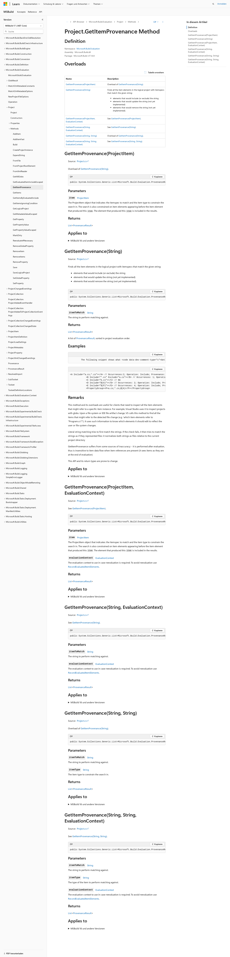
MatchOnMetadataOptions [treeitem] (20, 91)
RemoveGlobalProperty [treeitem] (23, 246)
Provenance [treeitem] (13, 363)
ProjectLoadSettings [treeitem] (17, 342)
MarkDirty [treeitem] (17, 235)
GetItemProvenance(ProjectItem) (80, 84)
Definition (192, 27)
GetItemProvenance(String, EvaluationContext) (200, 50)
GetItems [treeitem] (17, 192)
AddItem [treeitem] (17, 133)
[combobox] (23, 25)
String (90, 312)
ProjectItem (83, 197)
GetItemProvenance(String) (131, 84)
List (70, 225)
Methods (132, 21)
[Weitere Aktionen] (162, 22)
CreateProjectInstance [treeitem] (23, 150)
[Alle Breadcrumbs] (67, 22)
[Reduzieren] (42, 19)
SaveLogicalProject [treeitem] (21, 272)
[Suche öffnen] (213, 4)
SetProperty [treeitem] (18, 283)
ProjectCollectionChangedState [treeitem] (22, 326)
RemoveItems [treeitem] (19, 256)
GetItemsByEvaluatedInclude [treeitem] (26, 197)
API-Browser (78, 21)
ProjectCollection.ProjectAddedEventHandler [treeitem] (20, 301)
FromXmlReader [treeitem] (20, 171)
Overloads (192, 31)
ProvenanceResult (82, 225)
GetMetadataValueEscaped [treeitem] (25, 214)
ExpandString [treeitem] (19, 155)
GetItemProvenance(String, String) (81, 135)
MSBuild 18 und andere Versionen (88, 240)
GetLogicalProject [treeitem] (21, 208)
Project (120, 21)
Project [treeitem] (14, 112)
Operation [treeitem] (12, 101)
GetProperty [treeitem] (18, 219)
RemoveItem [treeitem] (18, 251)
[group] (116, 182)
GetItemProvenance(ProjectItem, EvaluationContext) (202, 44)
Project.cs (82, 161)
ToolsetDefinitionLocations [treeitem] (20, 390)
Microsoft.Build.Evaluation (100, 21)
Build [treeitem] (15, 144)
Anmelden (221, 3)
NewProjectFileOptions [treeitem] (18, 96)
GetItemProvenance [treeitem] (22, 187)
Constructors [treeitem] (16, 118)
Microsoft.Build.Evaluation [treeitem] (19, 75)
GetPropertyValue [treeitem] (21, 224)
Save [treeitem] (15, 267)
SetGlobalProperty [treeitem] (21, 278)
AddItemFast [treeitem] (18, 139)
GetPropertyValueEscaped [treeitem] (24, 229)
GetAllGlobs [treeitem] (18, 176)
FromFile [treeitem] (17, 160)
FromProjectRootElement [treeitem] (24, 165)
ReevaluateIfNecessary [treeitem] (23, 240)
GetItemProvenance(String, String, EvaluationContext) (203, 60)
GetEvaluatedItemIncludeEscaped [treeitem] (28, 182)
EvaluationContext (104, 557)
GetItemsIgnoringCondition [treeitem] (25, 203)
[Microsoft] (5, 4)
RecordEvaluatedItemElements (83, 566)
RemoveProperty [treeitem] (20, 261)
